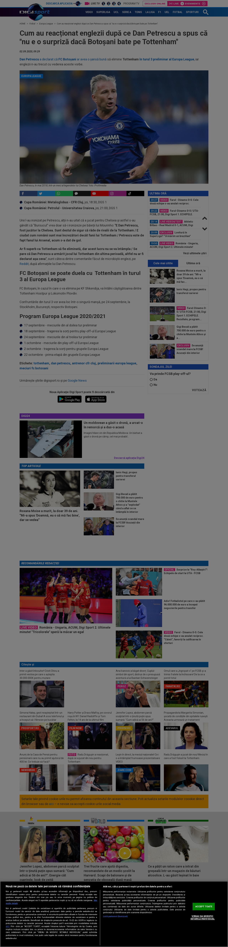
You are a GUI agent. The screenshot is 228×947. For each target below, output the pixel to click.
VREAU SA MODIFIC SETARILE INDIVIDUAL (202, 917)
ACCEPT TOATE (203, 906)
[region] (114, 914)
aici (7, 926)
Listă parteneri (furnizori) (115, 916)
